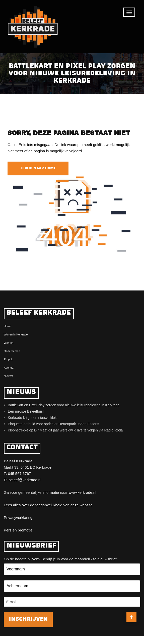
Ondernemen (12, 351)
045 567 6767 (19, 473)
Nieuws (8, 375)
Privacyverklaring (18, 517)
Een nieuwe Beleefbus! (26, 411)
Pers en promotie (18, 530)
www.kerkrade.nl (82, 492)
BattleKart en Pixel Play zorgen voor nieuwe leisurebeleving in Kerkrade (63, 405)
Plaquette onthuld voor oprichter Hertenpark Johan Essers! (53, 424)
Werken (8, 342)
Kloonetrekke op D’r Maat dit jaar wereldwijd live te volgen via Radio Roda (65, 430)
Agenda (9, 367)
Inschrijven (28, 619)
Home (7, 326)
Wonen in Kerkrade (16, 334)
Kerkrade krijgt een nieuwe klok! (32, 418)
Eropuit (8, 359)
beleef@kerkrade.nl (25, 480)
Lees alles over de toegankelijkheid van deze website (48, 505)
